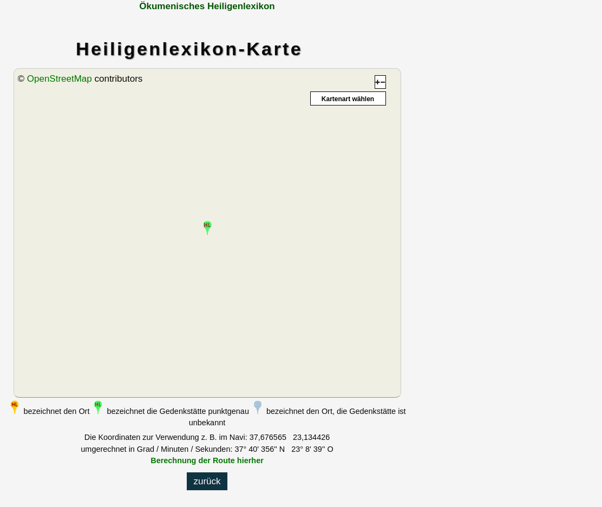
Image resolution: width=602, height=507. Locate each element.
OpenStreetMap (59, 79)
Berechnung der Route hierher (207, 460)
